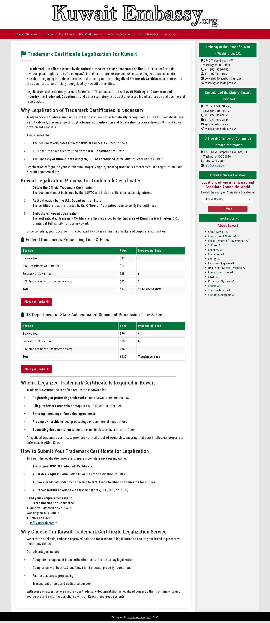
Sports (214, 286)
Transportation (219, 290)
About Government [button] (120, 34)
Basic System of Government (228, 241)
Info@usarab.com (215, 165)
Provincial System (221, 281)
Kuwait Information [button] (90, 34)
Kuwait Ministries (220, 272)
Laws (213, 277)
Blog (140, 34)
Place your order (38, 302)
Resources (153, 34)
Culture (214, 245)
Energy (214, 259)
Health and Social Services (226, 268)
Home (19, 34)
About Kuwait (67, 34)
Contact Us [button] (170, 34)
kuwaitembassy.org (140, 619)
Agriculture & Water (222, 236)
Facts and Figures (221, 263)
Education (216, 254)
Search (228, 209)
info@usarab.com (44, 525)
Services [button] (32, 34)
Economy (215, 250)
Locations (50, 34)
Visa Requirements (221, 295)
